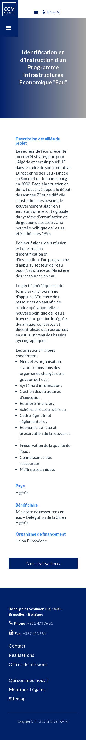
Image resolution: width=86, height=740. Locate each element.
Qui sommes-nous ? (28, 680)
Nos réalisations (43, 563)
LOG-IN (53, 12)
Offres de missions (28, 664)
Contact (17, 645)
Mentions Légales (27, 689)
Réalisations (21, 655)
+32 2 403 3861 (35, 633)
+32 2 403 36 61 (40, 623)
